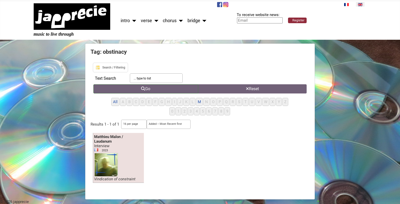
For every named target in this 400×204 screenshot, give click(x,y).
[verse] (155, 20)
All (115, 102)
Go (145, 88)
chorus (170, 20)
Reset (252, 88)
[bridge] (203, 20)
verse (146, 20)
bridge (194, 20)
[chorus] (180, 20)
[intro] (133, 20)
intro (125, 20)
